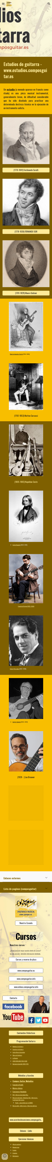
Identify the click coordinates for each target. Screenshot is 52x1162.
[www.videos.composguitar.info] (26, 987)
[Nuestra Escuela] (26, 923)
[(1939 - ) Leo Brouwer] (26, 777)
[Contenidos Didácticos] (26, 1033)
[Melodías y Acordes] (26, 1075)
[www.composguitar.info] (26, 978)
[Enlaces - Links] (26, 1131)
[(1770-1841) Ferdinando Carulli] (26, 170)
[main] (26, 70)
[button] (3, 3)
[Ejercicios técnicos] (26, 1139)
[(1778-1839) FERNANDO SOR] (26, 231)
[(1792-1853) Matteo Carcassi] (26, 415)
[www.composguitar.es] (26, 970)
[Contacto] (13, 998)
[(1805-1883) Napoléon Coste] (26, 482)
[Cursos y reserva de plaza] (26, 959)
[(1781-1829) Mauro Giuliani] (26, 293)
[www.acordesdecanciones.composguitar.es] (26, 1119)
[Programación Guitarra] (26, 1041)
